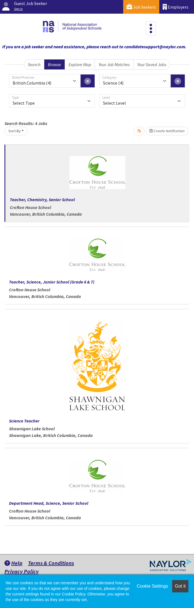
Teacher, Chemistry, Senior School (42, 199)
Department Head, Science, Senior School (48, 503)
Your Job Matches (114, 64)
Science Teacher (24, 421)
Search (34, 64)
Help (13, 562)
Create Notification (166, 130)
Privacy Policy (21, 571)
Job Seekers (141, 6)
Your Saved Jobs (151, 64)
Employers (175, 6)
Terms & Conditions (51, 562)
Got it (180, 586)
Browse (54, 64)
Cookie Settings (152, 586)
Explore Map (80, 64)
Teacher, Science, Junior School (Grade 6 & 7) (51, 282)
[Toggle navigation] (151, 28)
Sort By (14, 130)
